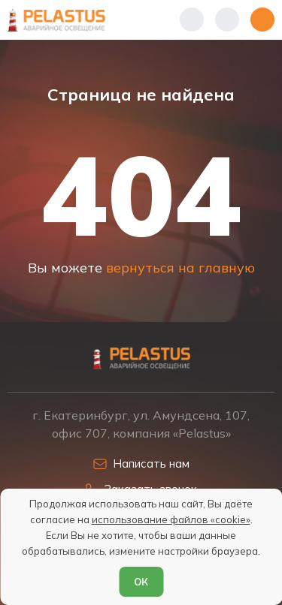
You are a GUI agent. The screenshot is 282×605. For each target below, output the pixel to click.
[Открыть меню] (262, 20)
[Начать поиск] (227, 20)
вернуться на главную (180, 267)
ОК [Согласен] (141, 582)
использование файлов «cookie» (171, 519)
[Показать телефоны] (192, 20)
